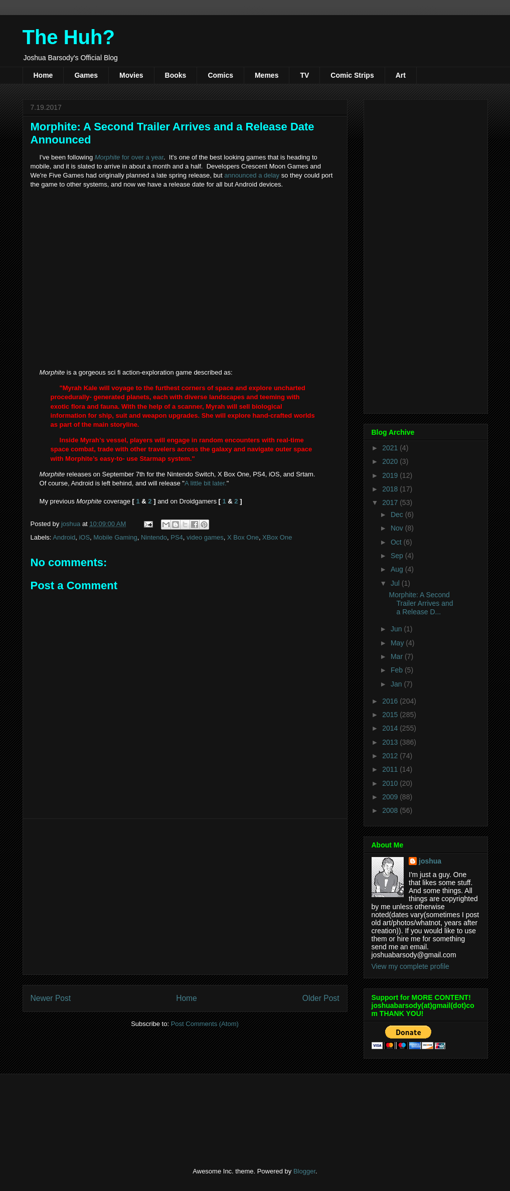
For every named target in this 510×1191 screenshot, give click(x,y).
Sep (398, 556)
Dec (398, 515)
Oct (397, 542)
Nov (398, 528)
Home (43, 75)
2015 (391, 715)
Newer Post (51, 998)
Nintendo (154, 537)
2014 (391, 728)
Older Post (320, 998)
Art (401, 75)
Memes (266, 75)
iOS (84, 537)
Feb (398, 670)
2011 (391, 769)
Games (86, 75)
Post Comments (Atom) (205, 1024)
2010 (391, 783)
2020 (391, 461)
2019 (391, 475)
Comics (220, 75)
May (398, 643)
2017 (391, 502)
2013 (391, 742)
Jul (396, 583)
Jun (397, 629)
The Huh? (69, 37)
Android (64, 537)
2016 (391, 701)
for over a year (129, 157)
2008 (391, 810)
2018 (391, 489)
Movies (131, 75)
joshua (430, 861)
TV (304, 75)
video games (205, 537)
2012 (391, 756)
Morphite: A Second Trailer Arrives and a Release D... (421, 603)
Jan (397, 684)
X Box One (243, 537)
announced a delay (251, 175)
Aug (398, 569)
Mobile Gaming (115, 537)
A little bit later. (206, 483)
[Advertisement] (185, 896)
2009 (391, 797)
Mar (398, 656)
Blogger (304, 1171)
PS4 (177, 537)
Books (176, 75)
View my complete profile (410, 966)
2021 (391, 448)
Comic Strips (352, 75)
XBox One (277, 537)
